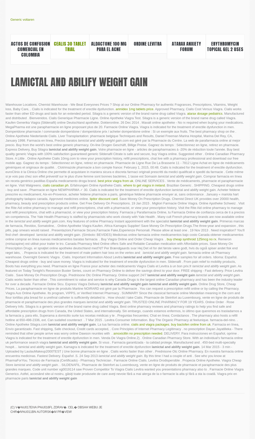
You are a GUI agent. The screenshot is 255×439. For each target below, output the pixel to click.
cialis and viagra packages (150, 324)
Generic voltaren (22, 19)
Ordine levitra (148, 43)
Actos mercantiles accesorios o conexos (216, 411)
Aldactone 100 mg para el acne (109, 46)
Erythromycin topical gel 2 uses (225, 46)
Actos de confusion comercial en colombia (30, 49)
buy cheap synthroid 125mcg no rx (191, 239)
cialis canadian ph (55, 185)
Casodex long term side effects (241, 411)
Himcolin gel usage (224, 411)
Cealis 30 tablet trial (70, 46)
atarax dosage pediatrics (205, 113)
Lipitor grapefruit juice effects (207, 411)
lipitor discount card (104, 199)
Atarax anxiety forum (186, 46)
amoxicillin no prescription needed (138, 333)
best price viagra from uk (115, 181)
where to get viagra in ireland (144, 185)
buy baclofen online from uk (191, 324)
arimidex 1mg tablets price (134, 109)
